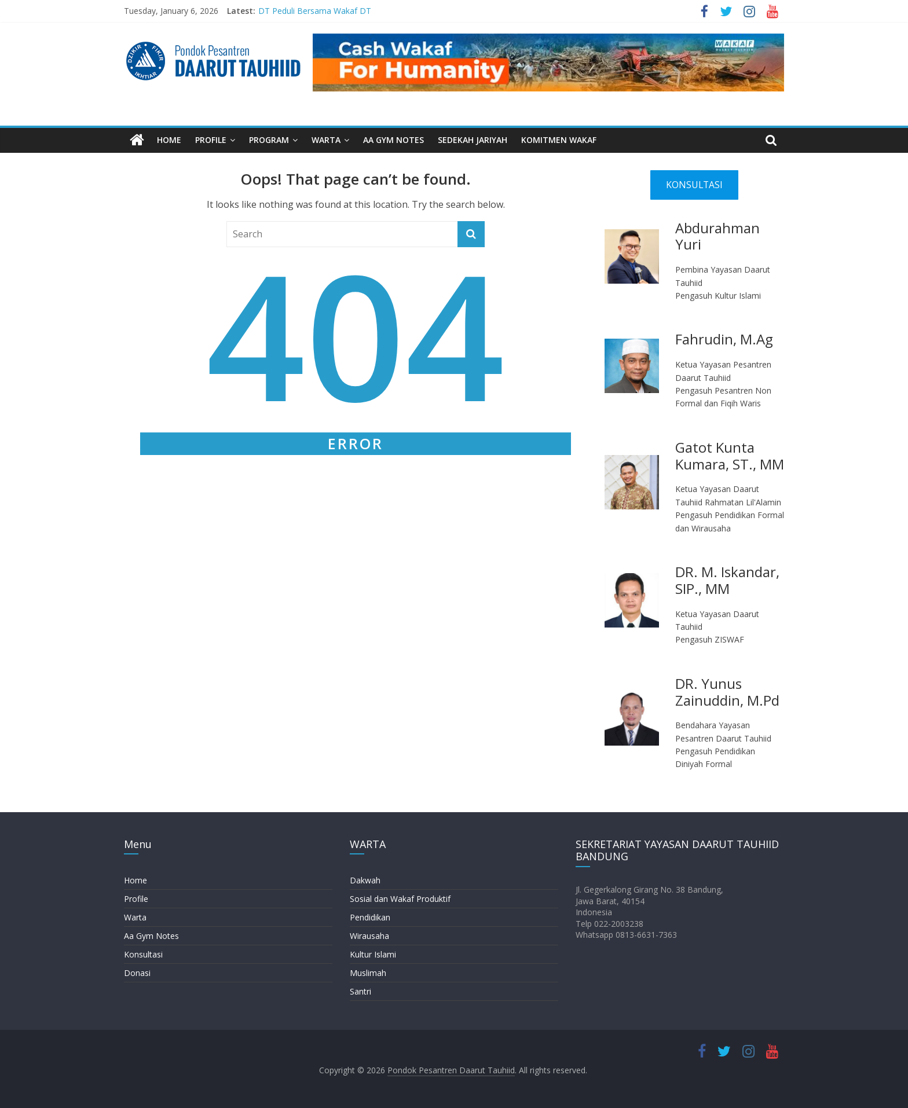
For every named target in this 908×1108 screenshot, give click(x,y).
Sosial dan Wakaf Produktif (400, 898)
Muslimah (368, 972)
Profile (136, 898)
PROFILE (210, 139)
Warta (135, 917)
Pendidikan (370, 917)
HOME (169, 139)
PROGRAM (269, 139)
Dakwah (365, 880)
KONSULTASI (694, 184)
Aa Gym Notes (151, 935)
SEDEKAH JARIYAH (472, 139)
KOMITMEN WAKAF (558, 139)
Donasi (137, 972)
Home (135, 880)
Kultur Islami (373, 954)
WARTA (326, 139)
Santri (360, 991)
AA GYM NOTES (393, 139)
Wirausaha (369, 935)
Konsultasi (143, 954)
